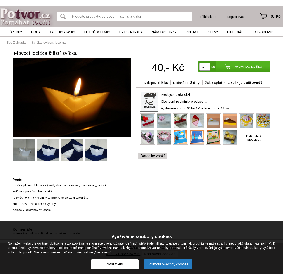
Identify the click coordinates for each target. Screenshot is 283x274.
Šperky (16, 32)
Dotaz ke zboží (152, 156)
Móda (35, 32)
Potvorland (262, 32)
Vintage (192, 32)
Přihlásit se (208, 17)
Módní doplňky (97, 32)
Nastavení (114, 264)
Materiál (235, 32)
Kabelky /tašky (62, 32)
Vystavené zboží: (178, 108)
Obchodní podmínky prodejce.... (184, 101)
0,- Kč (276, 16)
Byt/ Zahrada (131, 32)
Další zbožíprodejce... (254, 138)
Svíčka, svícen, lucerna (49, 42)
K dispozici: (152, 83)
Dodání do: (181, 83)
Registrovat (235, 17)
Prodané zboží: (213, 108)
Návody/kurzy (164, 32)
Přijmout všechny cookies (168, 264)
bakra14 (182, 94)
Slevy (213, 32)
